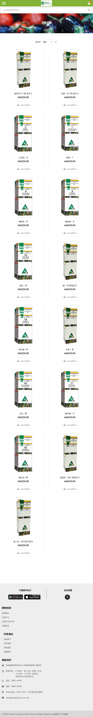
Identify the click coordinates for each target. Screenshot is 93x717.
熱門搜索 (7, 643)
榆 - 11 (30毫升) (70, 285)
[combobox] (46, 10)
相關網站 (7, 651)
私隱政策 (5, 625)
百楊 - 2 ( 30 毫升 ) (70, 93)
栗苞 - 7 (69, 157)
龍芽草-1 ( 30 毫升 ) (23, 93)
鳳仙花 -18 (23, 477)
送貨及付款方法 (8, 621)
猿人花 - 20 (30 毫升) (23, 541)
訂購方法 (5, 617)
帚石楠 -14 (23, 349)
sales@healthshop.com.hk (17, 698)
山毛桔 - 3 (23, 157)
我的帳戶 (7, 639)
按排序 (38, 42)
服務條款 (5, 613)
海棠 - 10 (23, 285)
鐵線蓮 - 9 (69, 221)
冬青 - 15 (70, 349)
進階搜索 (7, 647)
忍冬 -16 (23, 413)
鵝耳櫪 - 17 (70, 413)
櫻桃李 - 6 (23, 221)
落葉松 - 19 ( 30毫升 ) (70, 477)
